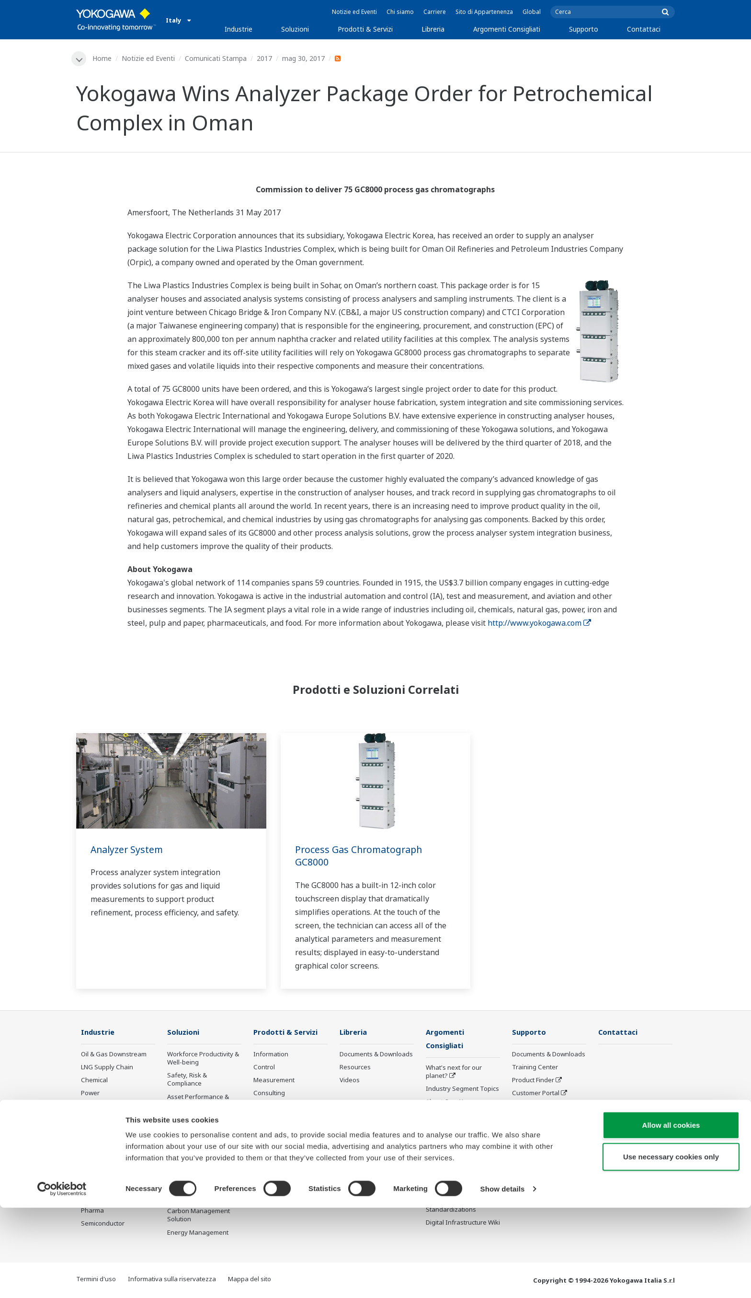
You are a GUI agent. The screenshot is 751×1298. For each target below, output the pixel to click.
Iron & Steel (98, 1159)
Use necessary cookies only (671, 1247)
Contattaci (643, 29)
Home (102, 58)
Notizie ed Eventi (354, 12)
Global (532, 12)
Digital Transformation (458, 1142)
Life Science (270, 1141)
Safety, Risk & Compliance (187, 1080)
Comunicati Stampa (216, 58)
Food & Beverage (106, 1133)
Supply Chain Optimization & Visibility (201, 1165)
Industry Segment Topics (462, 1090)
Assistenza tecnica (539, 1106)
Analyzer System (128, 849)
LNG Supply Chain (107, 1068)
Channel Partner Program (536, 1137)
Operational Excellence (200, 1118)
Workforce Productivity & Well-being (203, 1059)
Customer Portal (535, 1093)
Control (264, 1068)
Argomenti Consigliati (506, 29)
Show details (502, 1279)
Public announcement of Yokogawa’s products (288, 1158)
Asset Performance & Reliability (198, 1101)
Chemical (94, 1080)
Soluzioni (295, 29)
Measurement (274, 1080)
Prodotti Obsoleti (277, 1175)
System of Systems (453, 1115)
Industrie (238, 29)
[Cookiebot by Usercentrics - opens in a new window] (62, 1279)
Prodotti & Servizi (365, 29)
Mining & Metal (102, 1119)
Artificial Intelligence (455, 1155)
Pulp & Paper (100, 1146)
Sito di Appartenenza (484, 12)
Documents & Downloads (376, 1055)
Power (90, 1093)
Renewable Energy (108, 1106)
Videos (350, 1080)
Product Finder (533, 1080)
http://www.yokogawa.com (539, 623)
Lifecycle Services (279, 1128)
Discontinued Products (545, 1119)
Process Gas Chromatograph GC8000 (360, 856)
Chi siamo (400, 12)
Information (270, 1055)
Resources (355, 1068)
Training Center (535, 1068)
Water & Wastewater (111, 1172)
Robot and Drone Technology (451, 1172)
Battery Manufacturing (114, 1185)
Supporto (583, 29)
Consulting (269, 1093)
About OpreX (444, 1103)
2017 (265, 58)
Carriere (434, 12)
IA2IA (434, 1128)
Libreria (432, 29)
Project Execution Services (278, 1110)
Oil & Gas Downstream (114, 1055)
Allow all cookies (671, 1215)
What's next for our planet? (454, 1072)
